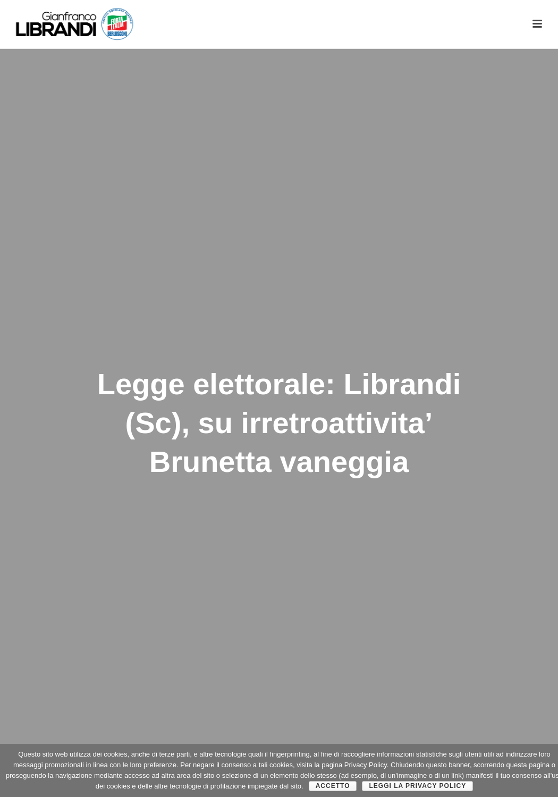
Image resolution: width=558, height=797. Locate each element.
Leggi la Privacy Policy (417, 786)
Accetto (333, 786)
